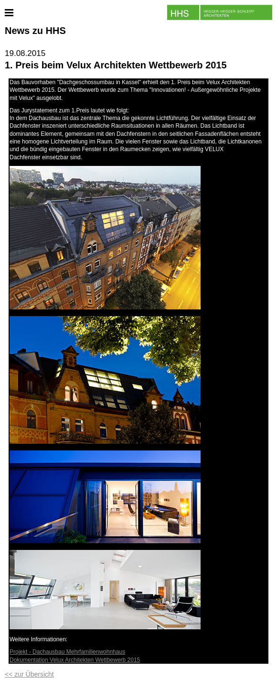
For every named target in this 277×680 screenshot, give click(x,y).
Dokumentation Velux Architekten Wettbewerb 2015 (75, 660)
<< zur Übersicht (29, 674)
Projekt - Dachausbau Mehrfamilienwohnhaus (67, 651)
